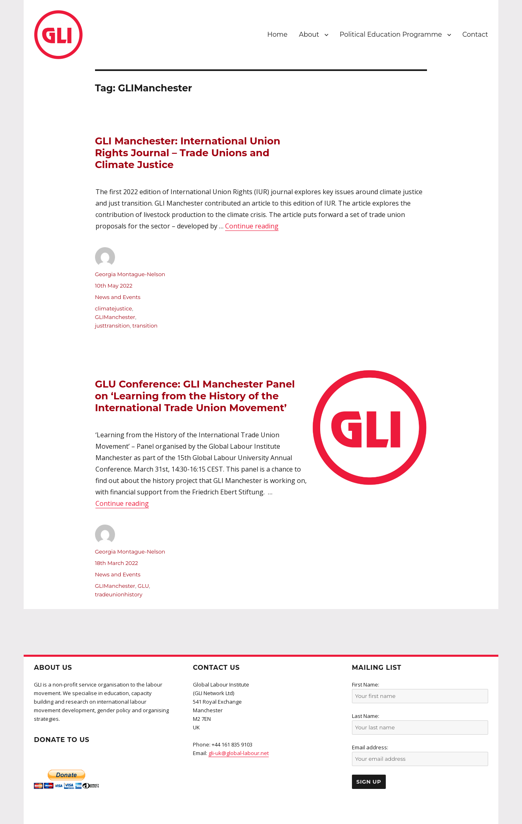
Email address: (370, 747)
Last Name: (365, 716)
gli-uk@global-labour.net (238, 753)
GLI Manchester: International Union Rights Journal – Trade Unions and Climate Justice (188, 153)
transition (145, 325)
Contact (475, 34)
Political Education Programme (391, 34)
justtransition (112, 325)
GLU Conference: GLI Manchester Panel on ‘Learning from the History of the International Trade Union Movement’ (195, 396)
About (309, 34)
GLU (143, 586)
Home (277, 34)
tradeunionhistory (118, 594)
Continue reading (252, 226)
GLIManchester (115, 317)
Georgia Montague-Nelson (130, 274)
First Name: (365, 684)
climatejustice (113, 308)
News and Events (118, 297)
